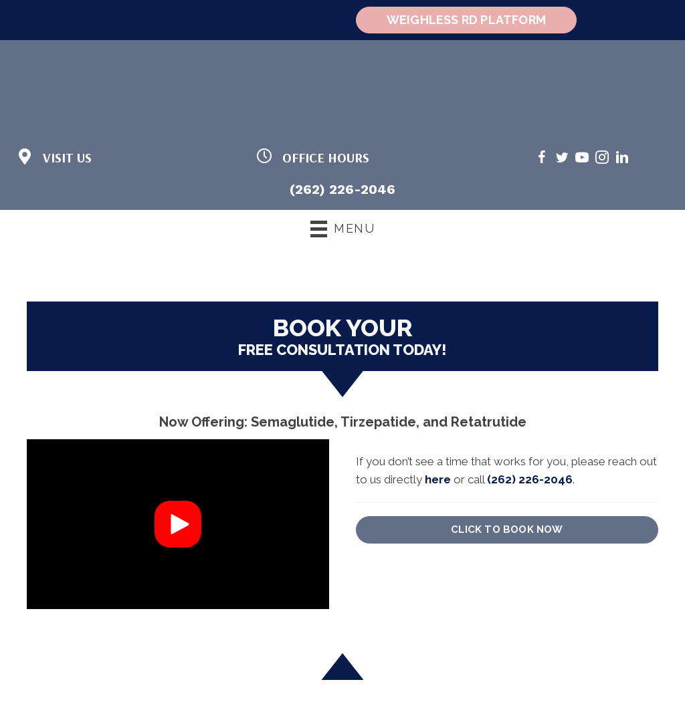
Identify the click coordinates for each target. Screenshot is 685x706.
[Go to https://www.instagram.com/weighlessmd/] (602, 159)
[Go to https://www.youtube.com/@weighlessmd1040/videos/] (582, 159)
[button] (178, 524)
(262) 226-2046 (342, 189)
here (438, 479)
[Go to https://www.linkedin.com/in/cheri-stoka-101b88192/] (622, 159)
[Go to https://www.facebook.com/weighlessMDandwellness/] (542, 159)
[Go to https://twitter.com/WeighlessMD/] (562, 159)
